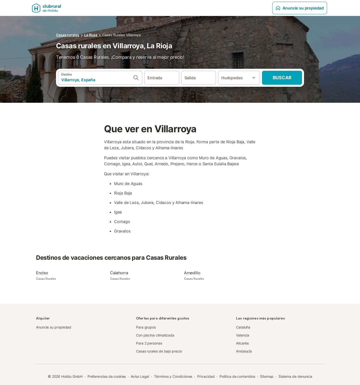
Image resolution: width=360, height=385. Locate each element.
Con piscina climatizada (155, 335)
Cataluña (243, 327)
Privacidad (205, 376)
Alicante (242, 343)
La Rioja (90, 35)
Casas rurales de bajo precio (159, 351)
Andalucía (244, 351)
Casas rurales (67, 35)
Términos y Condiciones (173, 376)
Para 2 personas (149, 343)
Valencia (242, 335)
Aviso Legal (140, 376)
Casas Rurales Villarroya (121, 35)
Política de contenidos (237, 376)
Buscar (282, 77)
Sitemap (266, 376)
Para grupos (146, 327)
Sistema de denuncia (295, 376)
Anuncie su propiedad (300, 8)
